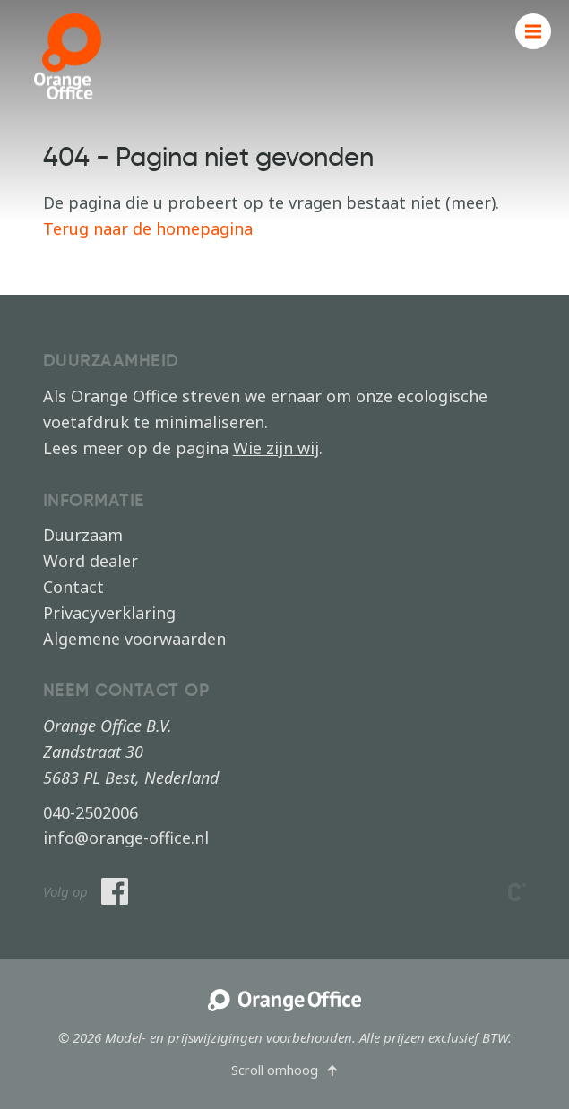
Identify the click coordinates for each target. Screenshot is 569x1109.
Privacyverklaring (109, 612)
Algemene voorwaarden (134, 638)
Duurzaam (83, 535)
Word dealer (90, 561)
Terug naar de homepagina (148, 228)
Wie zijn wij (276, 448)
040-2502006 (90, 812)
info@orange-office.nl (126, 837)
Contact (73, 586)
